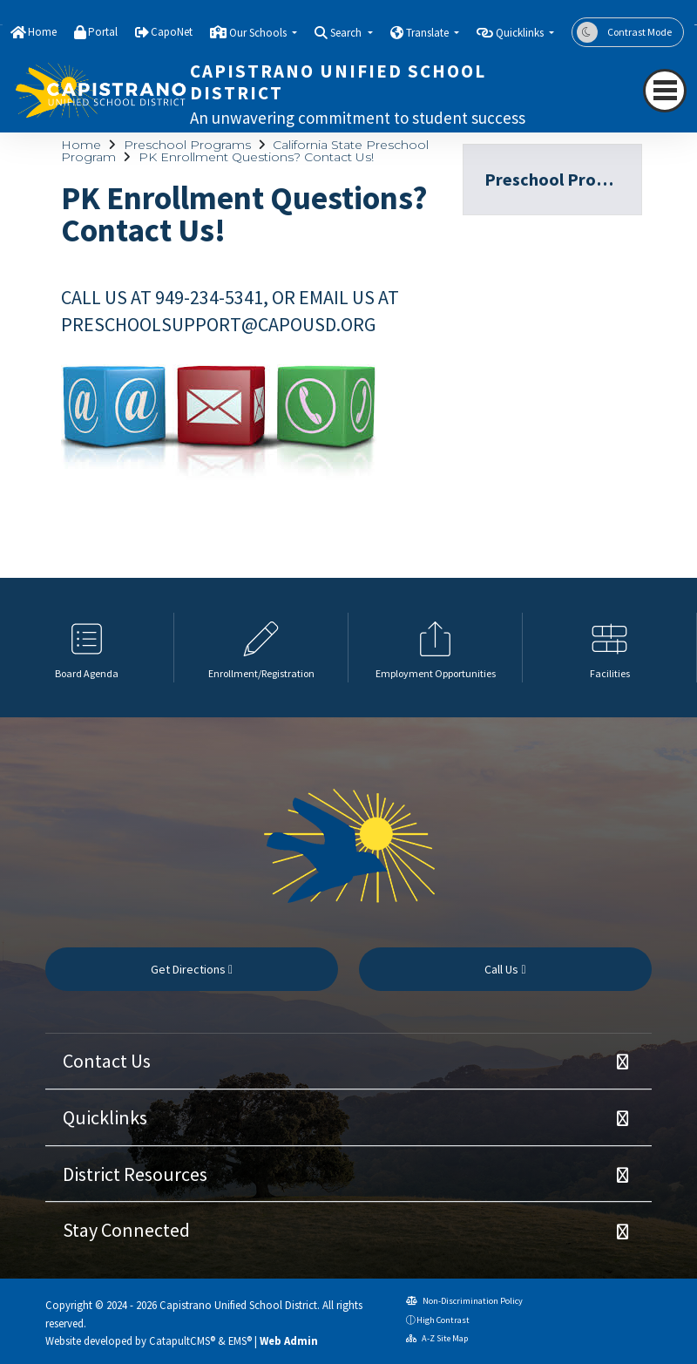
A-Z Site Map (437, 1338)
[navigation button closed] (665, 90)
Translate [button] (428, 32)
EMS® (240, 1340)
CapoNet (172, 31)
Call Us (504, 969)
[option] (87, 647)
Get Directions (192, 969)
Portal (103, 31)
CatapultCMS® (182, 1340)
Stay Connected (126, 1230)
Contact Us (107, 1060)
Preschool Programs (187, 145)
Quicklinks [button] (521, 32)
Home (42, 31)
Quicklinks (105, 1117)
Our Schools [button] (259, 32)
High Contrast (443, 1320)
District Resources (135, 1174)
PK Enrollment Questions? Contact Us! (256, 157)
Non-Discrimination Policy (464, 1300)
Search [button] (347, 32)
